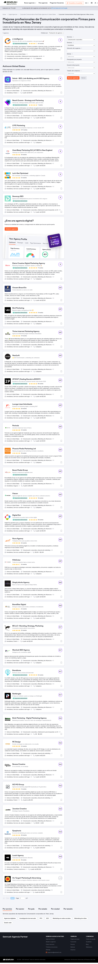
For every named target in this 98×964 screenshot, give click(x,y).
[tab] (7, 909)
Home (4, 14)
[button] (87, 3)
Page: (17, 898)
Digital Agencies (13, 14)
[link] (43, 3)
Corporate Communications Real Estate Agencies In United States (38, 14)
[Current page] (22, 898)
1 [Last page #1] (27, 898)
